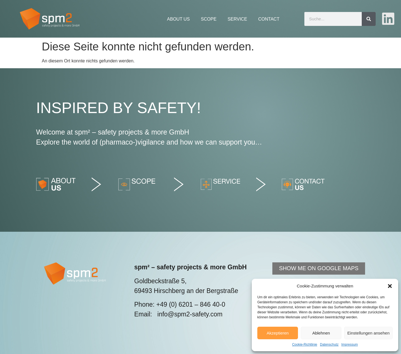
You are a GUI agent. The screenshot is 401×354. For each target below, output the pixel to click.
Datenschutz (329, 344)
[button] (390, 286)
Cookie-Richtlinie (304, 344)
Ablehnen (321, 333)
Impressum (349, 344)
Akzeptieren (277, 333)
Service (237, 19)
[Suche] (369, 19)
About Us (178, 19)
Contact (268, 19)
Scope (208, 19)
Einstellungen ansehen (368, 333)
